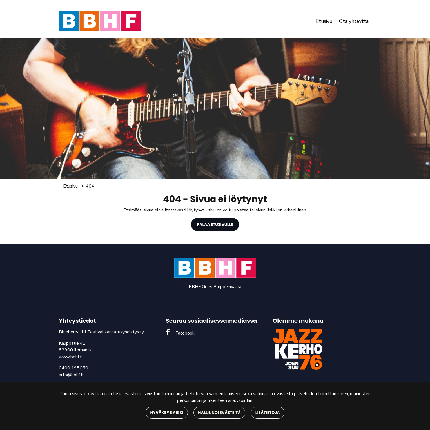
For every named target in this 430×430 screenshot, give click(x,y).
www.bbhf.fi (71, 357)
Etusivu (324, 21)
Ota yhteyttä (354, 21)
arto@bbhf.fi (71, 375)
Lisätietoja (267, 412)
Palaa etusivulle (215, 224)
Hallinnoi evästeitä (219, 412)
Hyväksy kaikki (166, 412)
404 (90, 186)
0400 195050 (73, 368)
